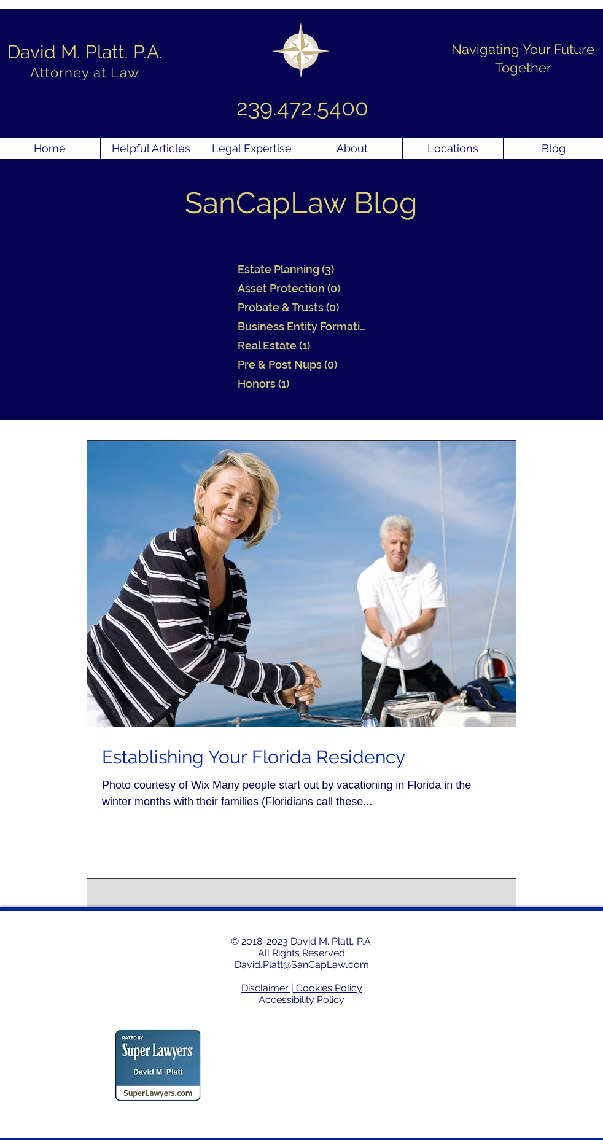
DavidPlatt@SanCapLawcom (302, 964)
